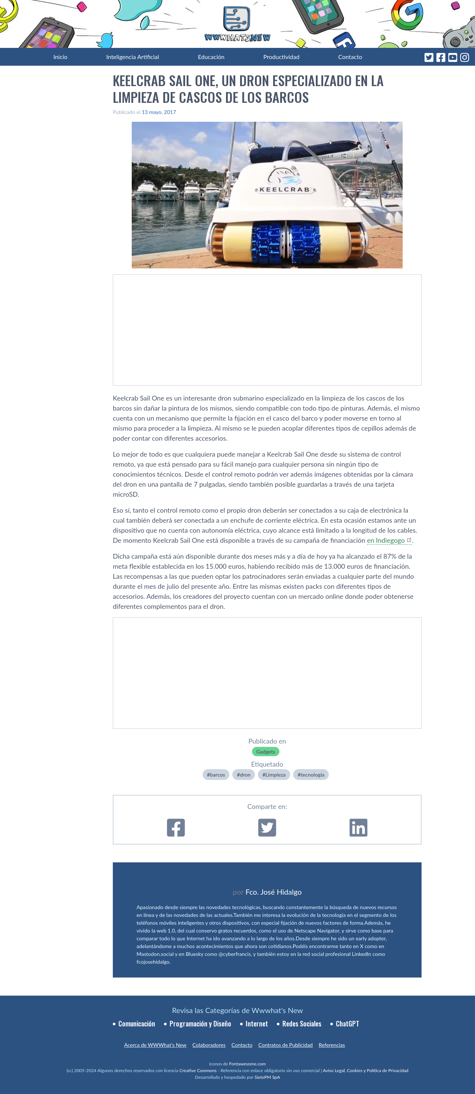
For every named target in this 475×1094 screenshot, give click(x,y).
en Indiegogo (386, 540)
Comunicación (136, 1023)
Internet (257, 1023)
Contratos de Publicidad (285, 1045)
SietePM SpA (267, 1077)
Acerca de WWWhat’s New (155, 1045)
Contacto (350, 56)
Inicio (60, 56)
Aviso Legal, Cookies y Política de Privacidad (366, 1070)
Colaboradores (209, 1045)
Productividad (281, 56)
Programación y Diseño (200, 1023)
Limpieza (275, 774)
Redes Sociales (301, 1023)
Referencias (332, 1045)
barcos (217, 774)
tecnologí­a (312, 774)
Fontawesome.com (247, 1064)
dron (245, 774)
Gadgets (265, 751)
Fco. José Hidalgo (273, 891)
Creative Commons (198, 1070)
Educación (211, 56)
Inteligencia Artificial (132, 56)
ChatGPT (347, 1023)
